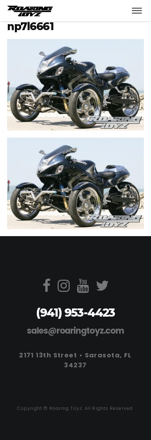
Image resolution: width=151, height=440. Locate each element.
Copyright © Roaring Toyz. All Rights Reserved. (75, 408)
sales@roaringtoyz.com (75, 330)
